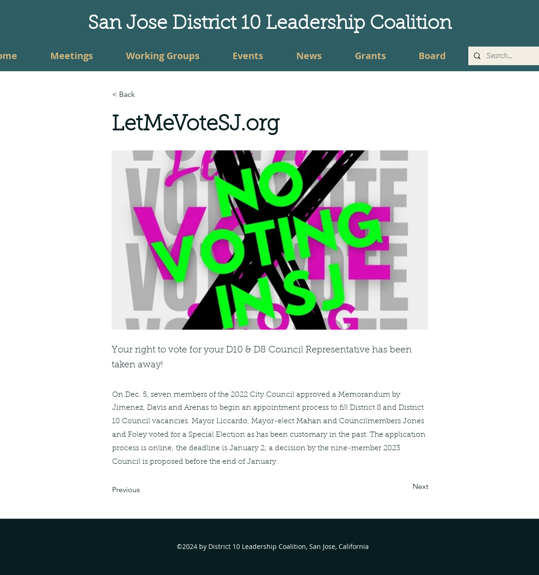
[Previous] (142, 489)
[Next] (405, 486)
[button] (142, 94)
